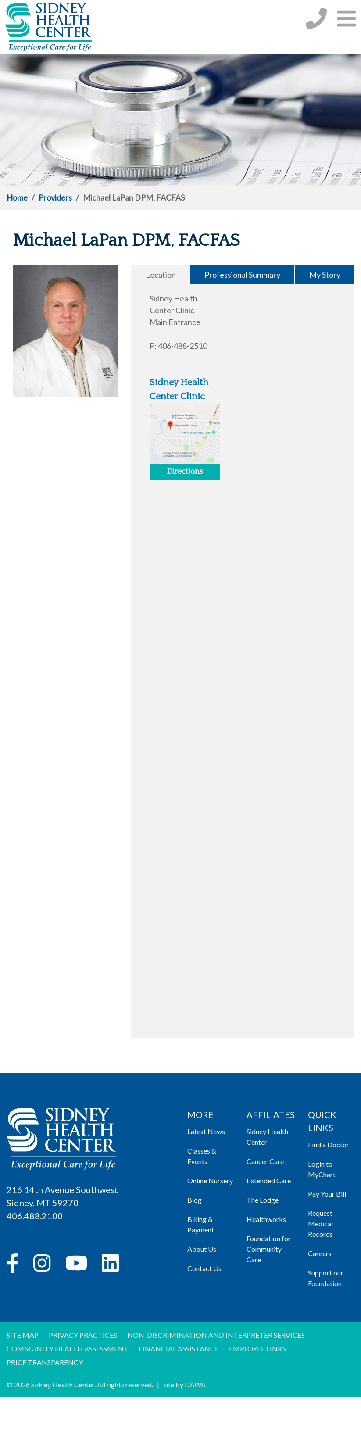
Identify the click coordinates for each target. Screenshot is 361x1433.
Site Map (23, 1335)
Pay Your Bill (327, 1193)
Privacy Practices (83, 1335)
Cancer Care (265, 1161)
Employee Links (257, 1348)
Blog (194, 1200)
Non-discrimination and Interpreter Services (216, 1335)
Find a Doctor (328, 1144)
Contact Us (204, 1268)
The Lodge (263, 1200)
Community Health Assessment (68, 1348)
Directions (185, 471)
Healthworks (266, 1219)
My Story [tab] (324, 274)
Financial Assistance (179, 1348)
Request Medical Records (320, 1223)
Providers (55, 197)
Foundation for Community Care (269, 1249)
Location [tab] (161, 274)
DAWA (195, 1384)
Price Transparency (45, 1362)
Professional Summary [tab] (242, 274)
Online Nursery (210, 1180)
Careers (320, 1253)
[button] (346, 18)
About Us (201, 1249)
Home (17, 197)
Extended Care (269, 1180)
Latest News (206, 1131)
